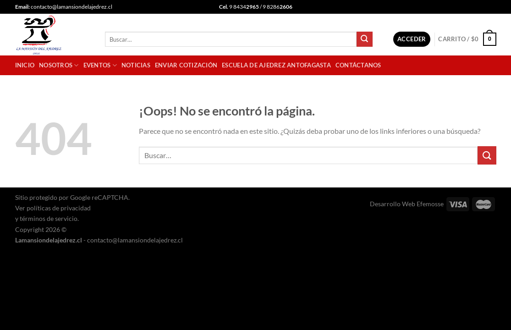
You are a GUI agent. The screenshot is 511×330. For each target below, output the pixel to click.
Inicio (25, 65)
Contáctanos (358, 65)
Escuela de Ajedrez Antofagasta (276, 65)
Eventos (100, 65)
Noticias (135, 65)
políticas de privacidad (59, 208)
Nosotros (59, 65)
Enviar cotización (186, 65)
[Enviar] (364, 39)
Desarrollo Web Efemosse (407, 204)
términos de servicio (48, 218)
